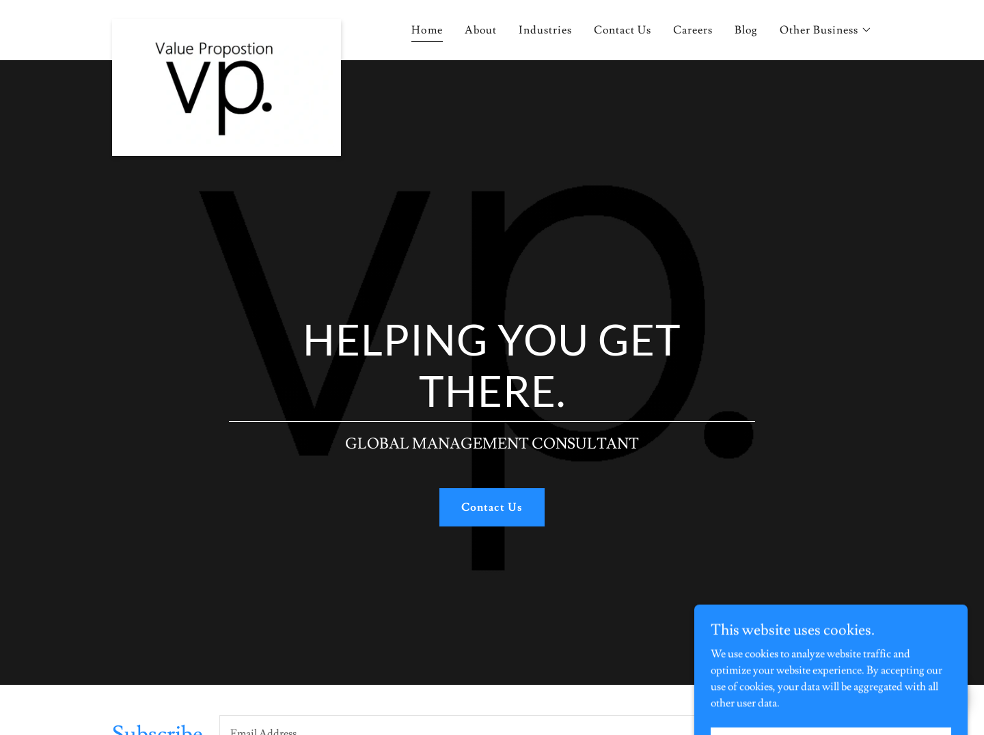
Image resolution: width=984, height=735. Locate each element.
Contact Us (491, 507)
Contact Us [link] (622, 30)
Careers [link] (693, 30)
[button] (826, 30)
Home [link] (426, 30)
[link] (226, 30)
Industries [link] (545, 30)
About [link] (481, 30)
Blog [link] (746, 30)
